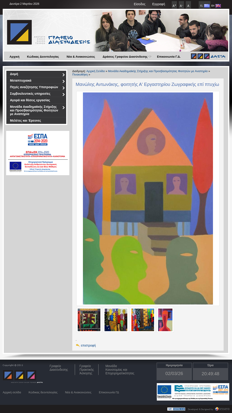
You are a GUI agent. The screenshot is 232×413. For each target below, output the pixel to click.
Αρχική (14, 56)
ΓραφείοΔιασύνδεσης (59, 367)
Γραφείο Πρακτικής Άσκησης (87, 369)
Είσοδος (139, 4)
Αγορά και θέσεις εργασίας (30, 100)
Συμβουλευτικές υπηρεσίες (37, 94)
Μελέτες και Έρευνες (25, 120)
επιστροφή (88, 345)
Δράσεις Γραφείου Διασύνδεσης (127, 56)
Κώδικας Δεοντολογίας (43, 56)
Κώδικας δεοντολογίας (43, 392)
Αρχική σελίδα (12, 392)
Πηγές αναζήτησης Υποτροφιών (37, 87)
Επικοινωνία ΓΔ (109, 392)
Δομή (37, 74)
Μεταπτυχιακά (37, 81)
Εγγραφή (158, 4)
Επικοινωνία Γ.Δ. (169, 56)
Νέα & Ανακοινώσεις (81, 56)
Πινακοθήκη (80, 74)
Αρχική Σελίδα (95, 71)
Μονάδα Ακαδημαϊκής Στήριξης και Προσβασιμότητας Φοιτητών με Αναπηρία (37, 110)
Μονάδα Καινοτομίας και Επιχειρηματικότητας (119, 369)
